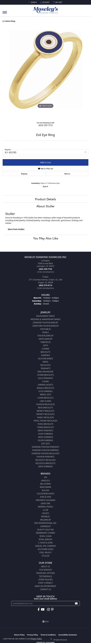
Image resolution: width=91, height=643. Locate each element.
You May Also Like (45, 238)
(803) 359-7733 (46, 125)
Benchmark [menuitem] (45, 487)
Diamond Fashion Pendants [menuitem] (45, 447)
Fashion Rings (9, 21)
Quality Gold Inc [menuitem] (45, 529)
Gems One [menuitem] (45, 503)
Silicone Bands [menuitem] (45, 358)
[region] (45, 73)
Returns (67, 174)
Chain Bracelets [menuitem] (46, 398)
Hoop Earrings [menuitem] (45, 434)
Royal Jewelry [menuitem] (45, 539)
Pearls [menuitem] (45, 332)
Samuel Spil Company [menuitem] (45, 546)
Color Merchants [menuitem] (45, 493)
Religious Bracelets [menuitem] (45, 463)
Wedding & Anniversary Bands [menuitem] (45, 319)
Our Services (45, 570)
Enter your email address (45, 598)
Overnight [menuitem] (45, 526)
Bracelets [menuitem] (45, 352)
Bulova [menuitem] (45, 490)
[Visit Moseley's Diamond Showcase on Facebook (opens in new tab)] (39, 609)
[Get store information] (45, 272)
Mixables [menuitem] (45, 516)
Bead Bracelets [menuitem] (45, 407)
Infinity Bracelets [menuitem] (45, 411)
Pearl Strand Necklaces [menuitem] (45, 420)
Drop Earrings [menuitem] (45, 466)
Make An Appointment (45, 586)
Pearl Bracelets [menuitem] (45, 424)
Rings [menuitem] (45, 362)
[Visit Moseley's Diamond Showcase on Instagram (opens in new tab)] (48, 609)
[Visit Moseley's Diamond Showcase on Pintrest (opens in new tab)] (52, 609)
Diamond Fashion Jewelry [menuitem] (45, 322)
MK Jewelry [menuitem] (45, 520)
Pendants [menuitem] (45, 368)
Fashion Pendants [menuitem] (45, 456)
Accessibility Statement (67, 635)
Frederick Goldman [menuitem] (45, 500)
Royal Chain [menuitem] (45, 536)
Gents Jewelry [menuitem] (45, 339)
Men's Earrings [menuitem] (45, 437)
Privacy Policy (36, 639)
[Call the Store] (45, 269)
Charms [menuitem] (45, 348)
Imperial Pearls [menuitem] (45, 506)
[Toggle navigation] (4, 13)
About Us (45, 566)
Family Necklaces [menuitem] (45, 417)
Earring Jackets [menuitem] (45, 384)
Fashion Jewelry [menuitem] (45, 335)
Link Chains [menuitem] (45, 401)
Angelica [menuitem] (45, 480)
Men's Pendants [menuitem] (45, 430)
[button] (32, 2)
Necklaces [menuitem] (46, 365)
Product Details (45, 199)
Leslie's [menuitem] (45, 513)
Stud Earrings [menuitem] (45, 391)
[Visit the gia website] (45, 621)
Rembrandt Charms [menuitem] (45, 533)
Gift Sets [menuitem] (45, 443)
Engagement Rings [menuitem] (45, 316)
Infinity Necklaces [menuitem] (45, 414)
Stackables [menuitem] (45, 329)
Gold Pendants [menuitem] (45, 378)
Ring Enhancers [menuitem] (45, 371)
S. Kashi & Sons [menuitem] (45, 542)
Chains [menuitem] (45, 381)
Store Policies (45, 579)
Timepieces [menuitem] (45, 342)
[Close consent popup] (51, 639)
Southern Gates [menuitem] (45, 549)
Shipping (24, 174)
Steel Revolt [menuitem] (45, 552)
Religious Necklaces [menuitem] (46, 460)
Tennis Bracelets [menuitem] (45, 427)
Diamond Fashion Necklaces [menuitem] (45, 453)
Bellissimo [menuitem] (45, 484)
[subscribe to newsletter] (76, 603)
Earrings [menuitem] (45, 355)
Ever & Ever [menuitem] (45, 497)
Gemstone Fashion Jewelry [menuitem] (45, 326)
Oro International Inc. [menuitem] (45, 523)
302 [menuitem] (45, 477)
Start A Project (45, 583)
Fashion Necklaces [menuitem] (45, 404)
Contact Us (45, 589)
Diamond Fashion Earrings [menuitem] (45, 450)
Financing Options (45, 573)
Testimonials (45, 576)
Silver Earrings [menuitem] (45, 440)
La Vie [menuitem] (45, 510)
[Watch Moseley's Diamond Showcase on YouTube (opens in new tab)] (42, 609)
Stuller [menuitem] (45, 556)
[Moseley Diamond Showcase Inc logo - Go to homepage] (45, 9)
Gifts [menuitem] (45, 345)
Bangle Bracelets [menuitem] (45, 388)
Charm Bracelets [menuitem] (45, 375)
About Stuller (45, 206)
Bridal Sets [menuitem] (45, 394)
